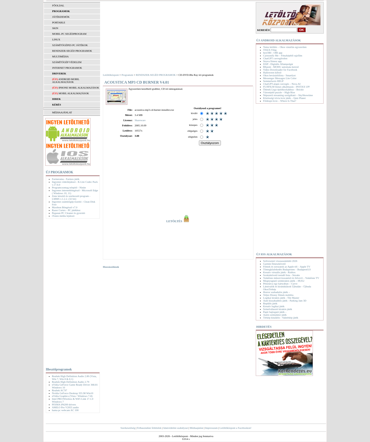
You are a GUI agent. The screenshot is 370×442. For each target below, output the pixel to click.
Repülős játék (270, 303)
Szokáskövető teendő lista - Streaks (281, 275)
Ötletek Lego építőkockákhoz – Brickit (283, 89)
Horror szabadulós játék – (276, 292)
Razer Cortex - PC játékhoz (66, 210)
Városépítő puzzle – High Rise (279, 92)
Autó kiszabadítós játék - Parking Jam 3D (284, 300)
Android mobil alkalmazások (65, 80)
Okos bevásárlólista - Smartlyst (279, 75)
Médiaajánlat (196, 427)
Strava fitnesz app (272, 61)
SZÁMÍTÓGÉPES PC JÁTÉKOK (70, 45)
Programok (127, 74)
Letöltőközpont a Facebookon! (235, 427)
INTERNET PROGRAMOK (67, 67)
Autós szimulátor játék (275, 314)
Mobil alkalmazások (74, 93)
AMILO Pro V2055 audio (65, 407)
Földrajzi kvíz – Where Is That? (279, 100)
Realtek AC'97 (59, 390)
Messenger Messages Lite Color (279, 78)
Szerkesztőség (128, 427)
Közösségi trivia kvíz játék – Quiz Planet (284, 98)
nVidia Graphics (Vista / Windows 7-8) (72, 396)
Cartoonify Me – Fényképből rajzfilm (282, 55)
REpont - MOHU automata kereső (281, 66)
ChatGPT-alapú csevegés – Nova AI (281, 83)
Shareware (140, 120)
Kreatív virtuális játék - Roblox (279, 272)
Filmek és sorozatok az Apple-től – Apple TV (286, 266)
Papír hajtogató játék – (274, 311)
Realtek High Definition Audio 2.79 (70, 381)
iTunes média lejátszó (63, 215)
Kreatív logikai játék (273, 306)
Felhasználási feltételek (149, 427)
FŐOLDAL (58, 5)
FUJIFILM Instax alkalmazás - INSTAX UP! (286, 86)
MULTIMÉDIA (60, 56)
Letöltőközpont (111, 74)
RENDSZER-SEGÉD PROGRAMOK (72, 50)
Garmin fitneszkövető (274, 263)
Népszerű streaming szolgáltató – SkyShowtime (288, 95)
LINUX (56, 39)
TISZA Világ (270, 49)
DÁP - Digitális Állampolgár (278, 64)
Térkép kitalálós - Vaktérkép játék (280, 317)
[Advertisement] (71, 292)
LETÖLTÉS (178, 221)
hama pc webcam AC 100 (65, 410)
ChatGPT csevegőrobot (275, 58)
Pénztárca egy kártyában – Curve (280, 283)
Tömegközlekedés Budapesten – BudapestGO (287, 269)
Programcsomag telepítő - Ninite (69, 187)
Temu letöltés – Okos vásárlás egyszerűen (285, 47)
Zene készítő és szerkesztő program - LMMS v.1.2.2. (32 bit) (71, 197)
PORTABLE (58, 22)
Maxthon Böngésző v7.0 (64, 207)
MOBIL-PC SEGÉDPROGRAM (69, 33)
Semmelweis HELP (273, 81)
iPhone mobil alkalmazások (79, 87)
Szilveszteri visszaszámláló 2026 (280, 260)
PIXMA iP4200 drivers (64, 404)
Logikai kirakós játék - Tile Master (281, 297)
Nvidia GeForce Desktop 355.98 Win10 (72, 393)
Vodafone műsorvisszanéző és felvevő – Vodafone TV (291, 277)
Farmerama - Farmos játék (65, 179)
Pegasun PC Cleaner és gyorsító (68, 213)
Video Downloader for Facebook (280, 69)
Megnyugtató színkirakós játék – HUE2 (283, 280)
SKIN (55, 28)
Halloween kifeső (272, 72)
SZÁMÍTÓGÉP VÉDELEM (66, 62)
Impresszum (211, 427)
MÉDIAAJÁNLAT (62, 112)
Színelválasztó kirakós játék (277, 309)
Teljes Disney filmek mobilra (278, 294)
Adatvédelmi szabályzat (175, 427)
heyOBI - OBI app (272, 52)
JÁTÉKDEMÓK (61, 16)
